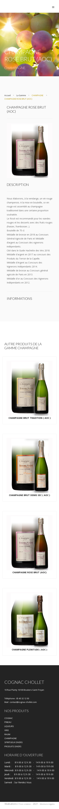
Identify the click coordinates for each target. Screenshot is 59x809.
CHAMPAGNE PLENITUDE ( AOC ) (29, 649)
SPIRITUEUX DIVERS (13, 742)
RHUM (7, 734)
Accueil (7, 95)
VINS (6, 730)
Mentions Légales (47, 804)
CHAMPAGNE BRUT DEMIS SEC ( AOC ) (29, 495)
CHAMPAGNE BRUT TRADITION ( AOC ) (29, 417)
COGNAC (8, 718)
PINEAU (7, 722)
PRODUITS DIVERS (12, 746)
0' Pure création (24, 804)
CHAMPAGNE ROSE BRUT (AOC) (18, 99)
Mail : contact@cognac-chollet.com (20, 702)
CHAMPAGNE (37, 95)
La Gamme (21, 95)
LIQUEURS (9, 726)
